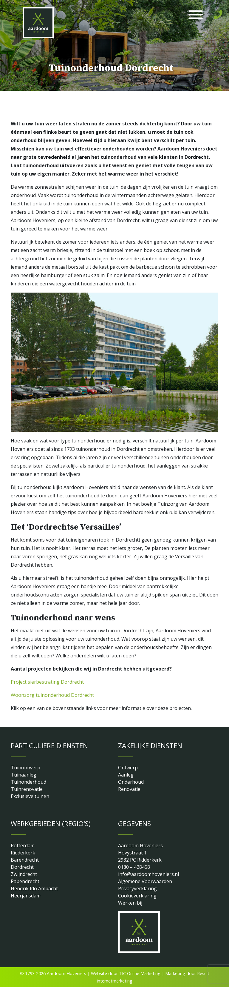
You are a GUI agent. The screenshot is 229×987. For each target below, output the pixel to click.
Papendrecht (25, 881)
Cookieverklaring (137, 895)
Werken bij (130, 903)
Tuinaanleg (23, 774)
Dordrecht (22, 867)
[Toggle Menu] (195, 14)
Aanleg (126, 774)
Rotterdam (23, 845)
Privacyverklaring (137, 888)
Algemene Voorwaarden (145, 881)
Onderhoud (131, 782)
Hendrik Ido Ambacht (34, 888)
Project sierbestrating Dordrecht (47, 682)
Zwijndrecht (24, 874)
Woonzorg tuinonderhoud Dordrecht (52, 695)
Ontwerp (128, 767)
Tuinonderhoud (28, 782)
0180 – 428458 (134, 867)
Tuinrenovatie (27, 789)
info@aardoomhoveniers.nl (148, 874)
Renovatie (129, 789)
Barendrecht (25, 860)
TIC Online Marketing (139, 973)
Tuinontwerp (25, 767)
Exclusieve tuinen (30, 796)
